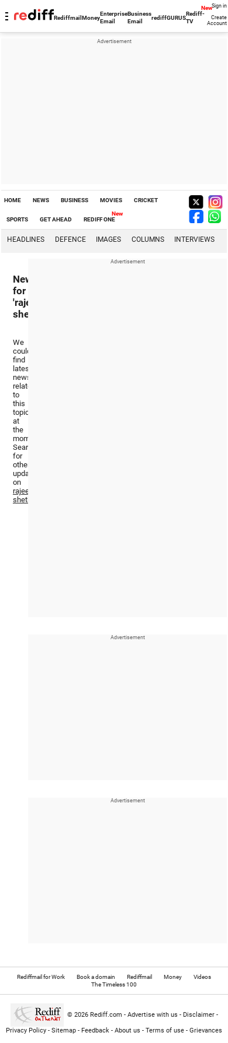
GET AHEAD (56, 219)
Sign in (219, 6)
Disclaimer (199, 1015)
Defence (70, 239)
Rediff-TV (195, 17)
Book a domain (96, 977)
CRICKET (146, 200)
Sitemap (63, 1030)
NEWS (41, 200)
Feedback (95, 1030)
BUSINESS (74, 200)
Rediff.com (106, 1015)
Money (91, 18)
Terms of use (165, 1030)
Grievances (205, 1030)
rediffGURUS (168, 18)
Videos (202, 977)
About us (127, 1030)
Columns (148, 239)
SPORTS (17, 219)
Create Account (217, 20)
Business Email (139, 17)
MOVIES (111, 200)
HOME (12, 200)
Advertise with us (152, 1015)
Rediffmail (68, 18)
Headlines (25, 239)
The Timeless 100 (114, 984)
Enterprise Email (113, 17)
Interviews (194, 239)
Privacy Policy (26, 1030)
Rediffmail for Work (41, 977)
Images (108, 239)
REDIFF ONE (99, 219)
